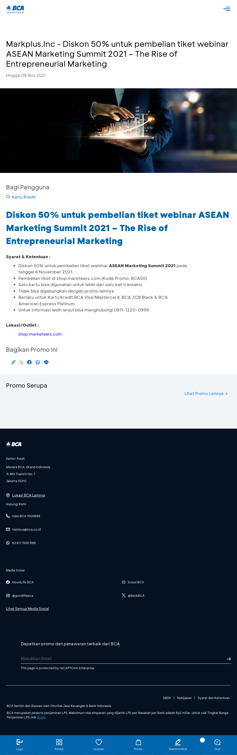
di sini (41, 717)
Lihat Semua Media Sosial (27, 608)
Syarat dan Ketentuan (214, 698)
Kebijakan (184, 698)
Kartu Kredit (21, 197)
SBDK (167, 698)
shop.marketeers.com (40, 334)
